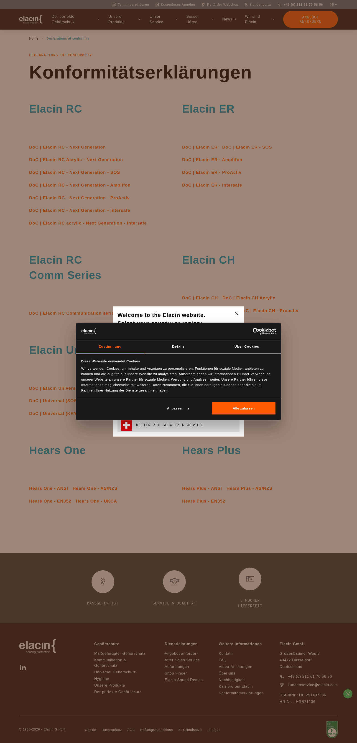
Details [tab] (178, 346)
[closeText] (237, 313)
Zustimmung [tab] (110, 346)
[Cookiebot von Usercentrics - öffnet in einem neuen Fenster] (256, 331)
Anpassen (178, 408)
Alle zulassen (244, 408)
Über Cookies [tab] (247, 346)
